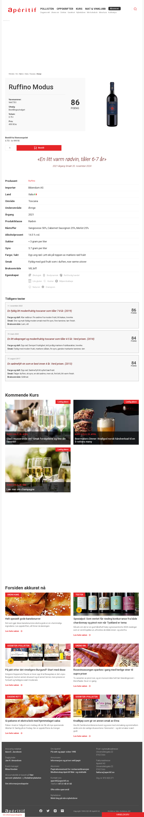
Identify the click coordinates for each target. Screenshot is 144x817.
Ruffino (31, 181)
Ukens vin (55, 12)
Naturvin (36, 287)
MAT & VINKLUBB (95, 8)
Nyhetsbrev (81, 12)
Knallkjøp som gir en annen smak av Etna (96, 720)
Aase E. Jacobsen (13, 752)
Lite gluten (37, 281)
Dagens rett (45, 12)
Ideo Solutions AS (123, 811)
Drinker (63, 12)
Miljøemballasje (66, 281)
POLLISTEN (47, 8)
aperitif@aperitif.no (60, 781)
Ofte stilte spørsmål (60, 789)
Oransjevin (50, 287)
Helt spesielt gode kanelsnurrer (23, 618)
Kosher (51, 281)
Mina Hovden (11, 769)
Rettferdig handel (71, 275)
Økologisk (37, 275)
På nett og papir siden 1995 (63, 752)
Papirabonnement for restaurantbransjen (70, 769)
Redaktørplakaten (32, 778)
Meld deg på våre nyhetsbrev (64, 798)
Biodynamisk (52, 275)
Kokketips (112, 12)
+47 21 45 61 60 (65, 784)
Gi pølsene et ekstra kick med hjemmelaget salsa (32, 720)
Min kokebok (92, 12)
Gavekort (71, 12)
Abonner (114, 8)
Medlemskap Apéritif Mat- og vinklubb (68, 772)
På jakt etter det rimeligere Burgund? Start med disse (35, 669)
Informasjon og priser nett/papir (66, 760)
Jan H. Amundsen (13, 760)
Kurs (79, 8)
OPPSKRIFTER (65, 8)
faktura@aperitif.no (105, 772)
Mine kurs (103, 12)
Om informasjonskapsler (17, 784)
